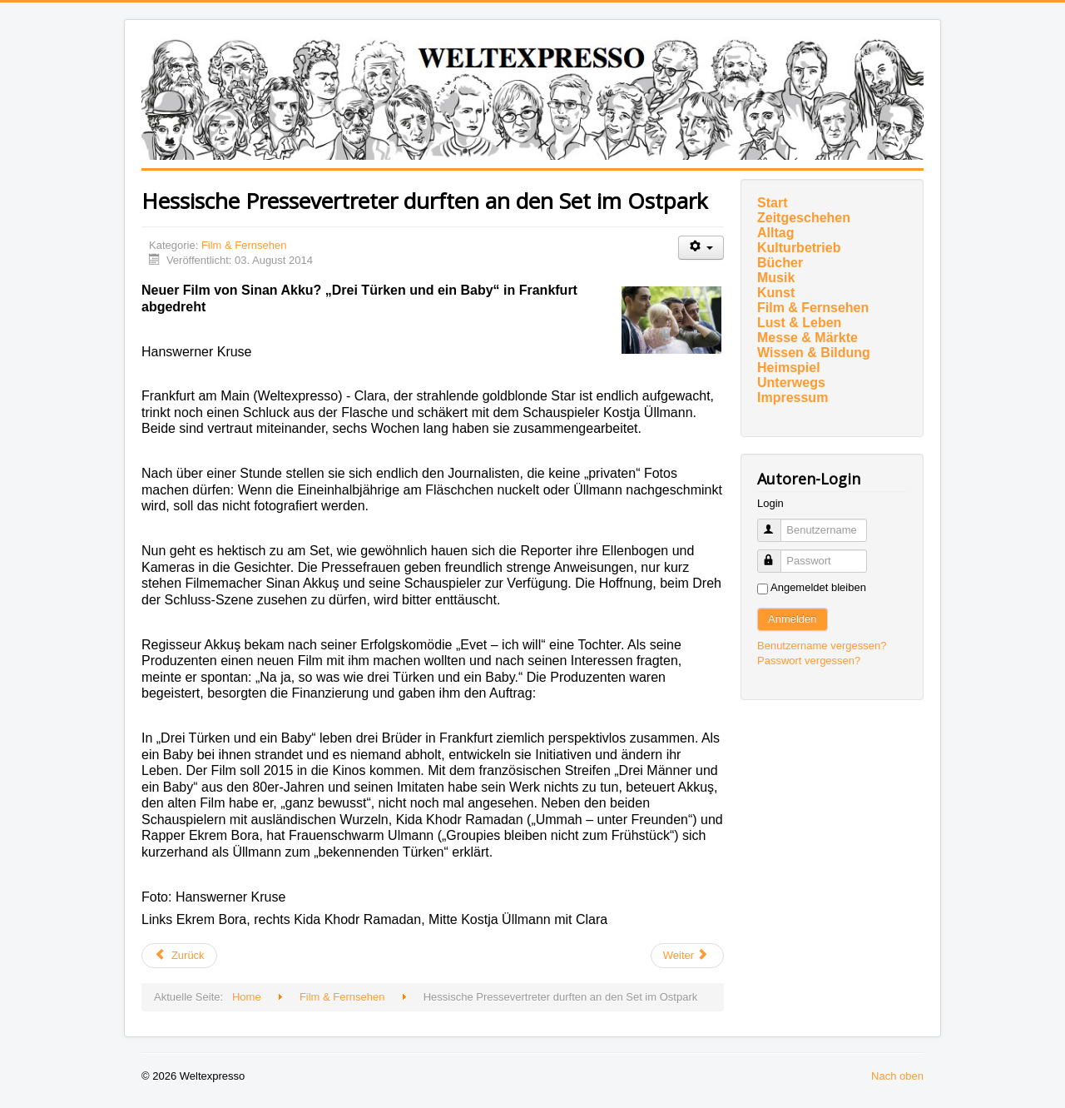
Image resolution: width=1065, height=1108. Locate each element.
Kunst (776, 293)
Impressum (792, 397)
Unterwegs (791, 382)
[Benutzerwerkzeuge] (701, 248)
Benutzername (776, 523)
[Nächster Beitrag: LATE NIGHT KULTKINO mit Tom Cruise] (687, 955)
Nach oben (897, 1076)
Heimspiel (788, 367)
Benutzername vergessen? (821, 645)
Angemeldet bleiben (818, 587)
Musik (776, 278)
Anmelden (792, 619)
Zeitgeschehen (803, 218)
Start (772, 203)
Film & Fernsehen (244, 245)
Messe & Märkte (807, 337)
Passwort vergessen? (808, 660)
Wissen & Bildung (813, 352)
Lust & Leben (799, 323)
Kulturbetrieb (798, 248)
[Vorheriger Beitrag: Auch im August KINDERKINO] (179, 955)
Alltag (775, 233)
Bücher (780, 263)
